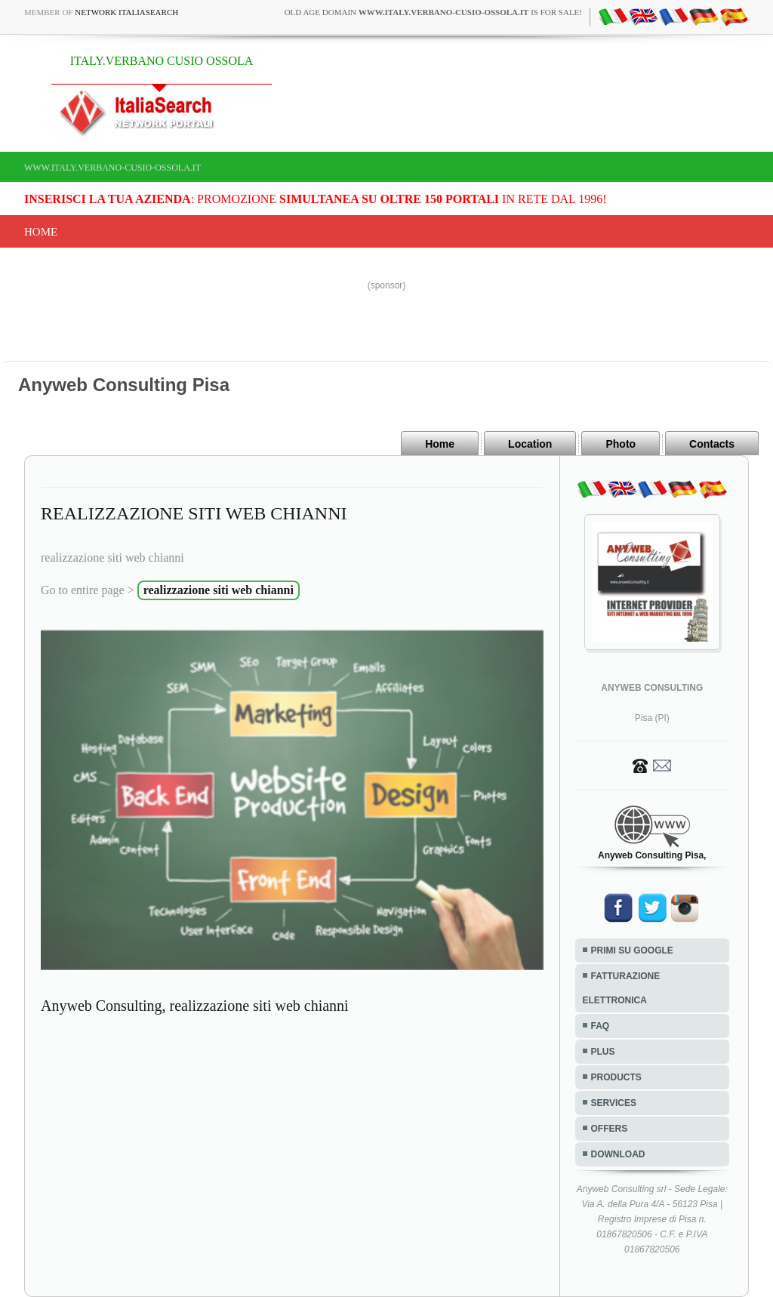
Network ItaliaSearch (126, 12)
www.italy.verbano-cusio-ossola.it (112, 167)
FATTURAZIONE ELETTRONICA (622, 988)
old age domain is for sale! (433, 12)
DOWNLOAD (618, 1154)
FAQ (600, 1026)
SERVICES (613, 1103)
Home (40, 232)
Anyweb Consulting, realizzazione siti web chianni (195, 1005)
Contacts (712, 444)
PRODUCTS (616, 1077)
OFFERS (609, 1128)
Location (530, 444)
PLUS (603, 1051)
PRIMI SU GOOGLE (632, 950)
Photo (620, 444)
